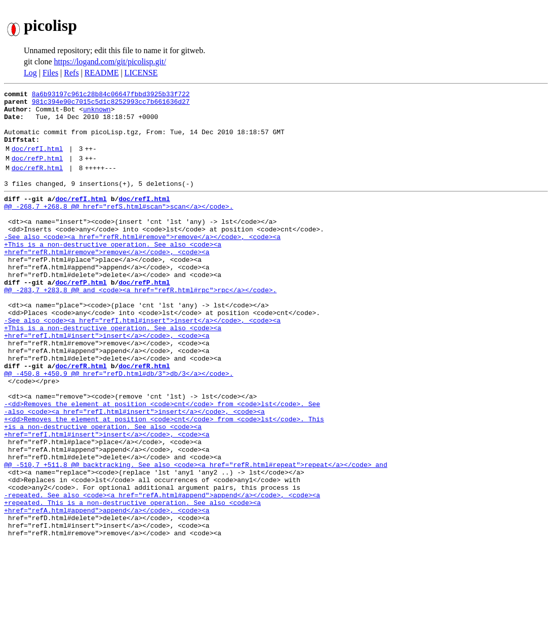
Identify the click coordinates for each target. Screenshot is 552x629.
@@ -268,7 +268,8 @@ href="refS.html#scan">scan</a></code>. (118, 225)
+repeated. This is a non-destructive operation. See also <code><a (132, 581)
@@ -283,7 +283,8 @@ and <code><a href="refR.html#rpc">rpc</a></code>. (140, 326)
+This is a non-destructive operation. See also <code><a (112, 271)
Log (30, 72)
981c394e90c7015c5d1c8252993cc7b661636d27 (111, 104)
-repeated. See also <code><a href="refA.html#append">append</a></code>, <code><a (162, 572)
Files (50, 72)
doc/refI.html (37, 160)
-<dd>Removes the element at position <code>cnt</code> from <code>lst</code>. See (162, 462)
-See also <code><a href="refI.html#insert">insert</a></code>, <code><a (142, 362)
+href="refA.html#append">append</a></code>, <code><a (107, 590)
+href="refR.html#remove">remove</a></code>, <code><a (107, 280)
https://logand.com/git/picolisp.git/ (110, 61)
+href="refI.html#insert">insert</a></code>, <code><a (107, 380)
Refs (71, 72)
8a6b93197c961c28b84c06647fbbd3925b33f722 (111, 95)
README (102, 72)
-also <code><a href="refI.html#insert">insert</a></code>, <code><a (134, 472)
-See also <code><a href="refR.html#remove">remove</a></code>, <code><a (142, 262)
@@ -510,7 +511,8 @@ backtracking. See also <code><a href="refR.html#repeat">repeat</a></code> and (195, 535)
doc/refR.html (37, 182)
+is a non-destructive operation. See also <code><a (103, 490)
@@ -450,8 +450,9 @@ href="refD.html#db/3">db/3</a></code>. (118, 426)
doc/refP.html (37, 171)
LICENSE (141, 72)
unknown (97, 113)
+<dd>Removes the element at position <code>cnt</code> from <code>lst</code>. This (164, 481)
